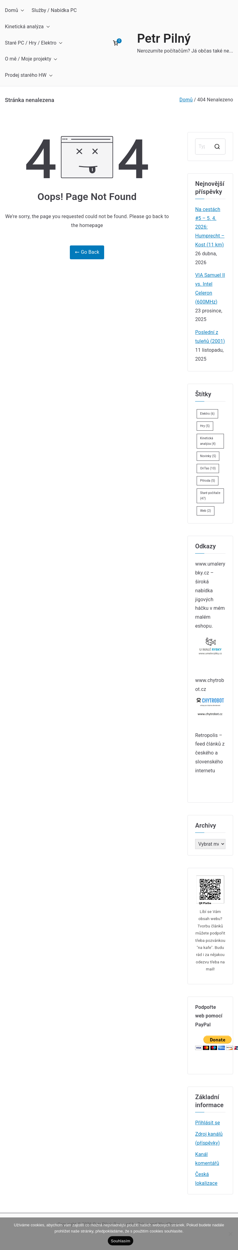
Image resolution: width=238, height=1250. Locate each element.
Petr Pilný (164, 38)
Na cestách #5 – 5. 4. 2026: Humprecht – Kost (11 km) (210, 227)
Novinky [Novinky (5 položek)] (208, 456)
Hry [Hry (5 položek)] (205, 426)
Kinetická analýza (27, 26)
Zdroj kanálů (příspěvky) (209, 1138)
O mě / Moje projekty (31, 59)
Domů (14, 10)
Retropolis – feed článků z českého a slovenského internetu (210, 753)
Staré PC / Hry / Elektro (33, 43)
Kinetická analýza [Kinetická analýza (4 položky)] (208, 441)
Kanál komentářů (207, 1158)
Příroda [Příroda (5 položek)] (207, 480)
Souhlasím (120, 1241)
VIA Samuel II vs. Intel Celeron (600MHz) (210, 288)
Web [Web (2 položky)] (205, 510)
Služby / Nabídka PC (54, 10)
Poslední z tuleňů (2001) (210, 336)
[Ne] (230, 1234)
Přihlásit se (207, 1123)
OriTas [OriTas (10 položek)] (208, 468)
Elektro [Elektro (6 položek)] (207, 413)
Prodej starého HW (29, 75)
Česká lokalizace (206, 1178)
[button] (21, 10)
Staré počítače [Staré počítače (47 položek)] (210, 495)
